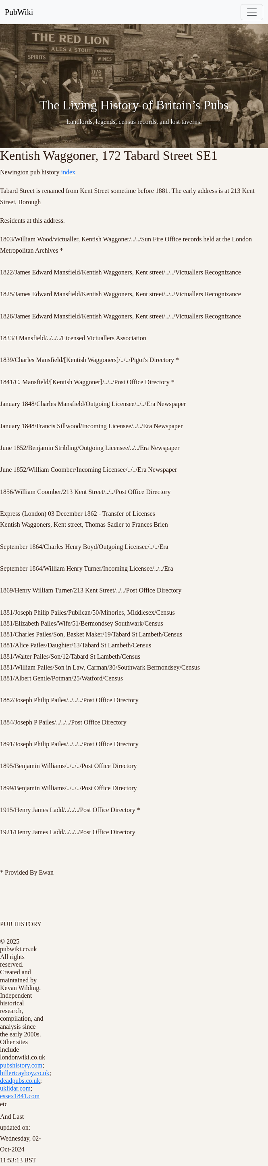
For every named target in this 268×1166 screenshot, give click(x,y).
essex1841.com (19, 1096)
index (68, 172)
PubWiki (19, 12)
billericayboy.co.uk (24, 1073)
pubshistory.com (21, 1065)
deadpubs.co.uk (20, 1080)
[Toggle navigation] (252, 12)
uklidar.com (15, 1088)
